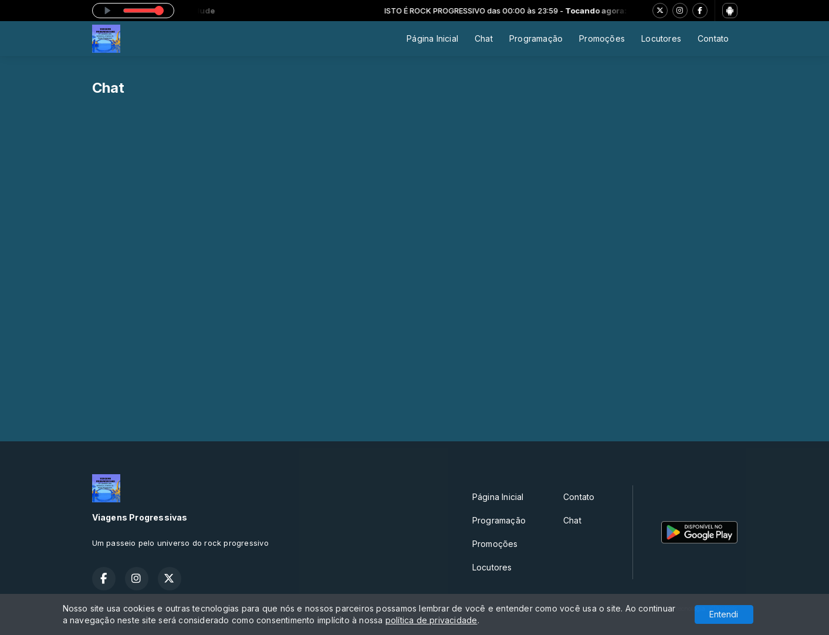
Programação (536, 38)
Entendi (723, 614)
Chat (484, 38)
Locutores (661, 38)
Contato (713, 38)
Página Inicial (432, 38)
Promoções (602, 38)
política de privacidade (431, 620)
